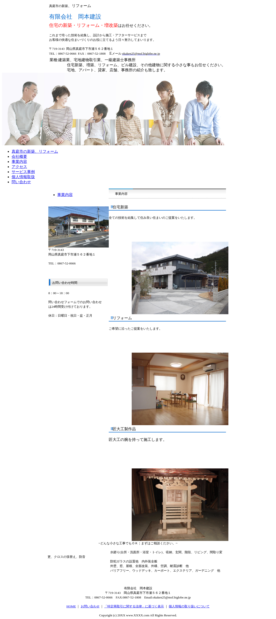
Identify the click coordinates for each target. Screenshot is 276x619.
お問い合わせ (90, 606)
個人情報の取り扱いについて (189, 606)
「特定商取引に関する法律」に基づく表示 (134, 606)
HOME (71, 606)
